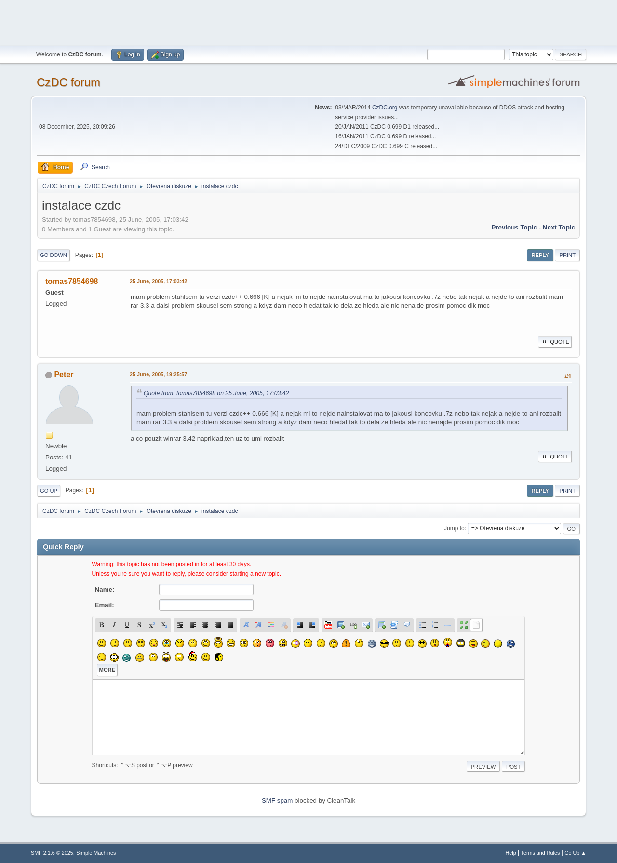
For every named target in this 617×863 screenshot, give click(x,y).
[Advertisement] (308, 21)
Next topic (559, 227)
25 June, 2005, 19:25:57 (158, 374)
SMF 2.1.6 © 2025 (52, 853)
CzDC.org (385, 107)
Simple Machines (96, 853)
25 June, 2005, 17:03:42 (158, 281)
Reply (540, 255)
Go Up (48, 491)
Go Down (53, 255)
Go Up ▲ (575, 853)
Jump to (454, 528)
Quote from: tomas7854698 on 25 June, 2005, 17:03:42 (216, 393)
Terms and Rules (540, 853)
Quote (554, 342)
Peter (63, 374)
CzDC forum (68, 82)
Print (567, 255)
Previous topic (514, 227)
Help (511, 853)
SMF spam (277, 800)
